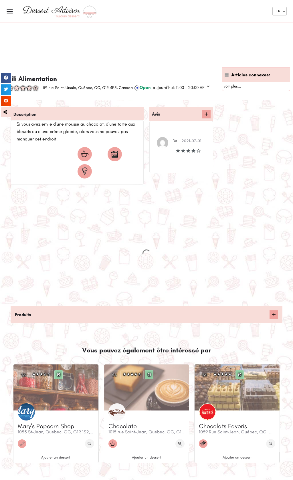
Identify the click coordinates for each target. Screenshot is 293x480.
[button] (6, 112)
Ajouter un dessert (55, 457)
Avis (156, 114)
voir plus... (232, 86)
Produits (23, 314)
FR (278, 11)
